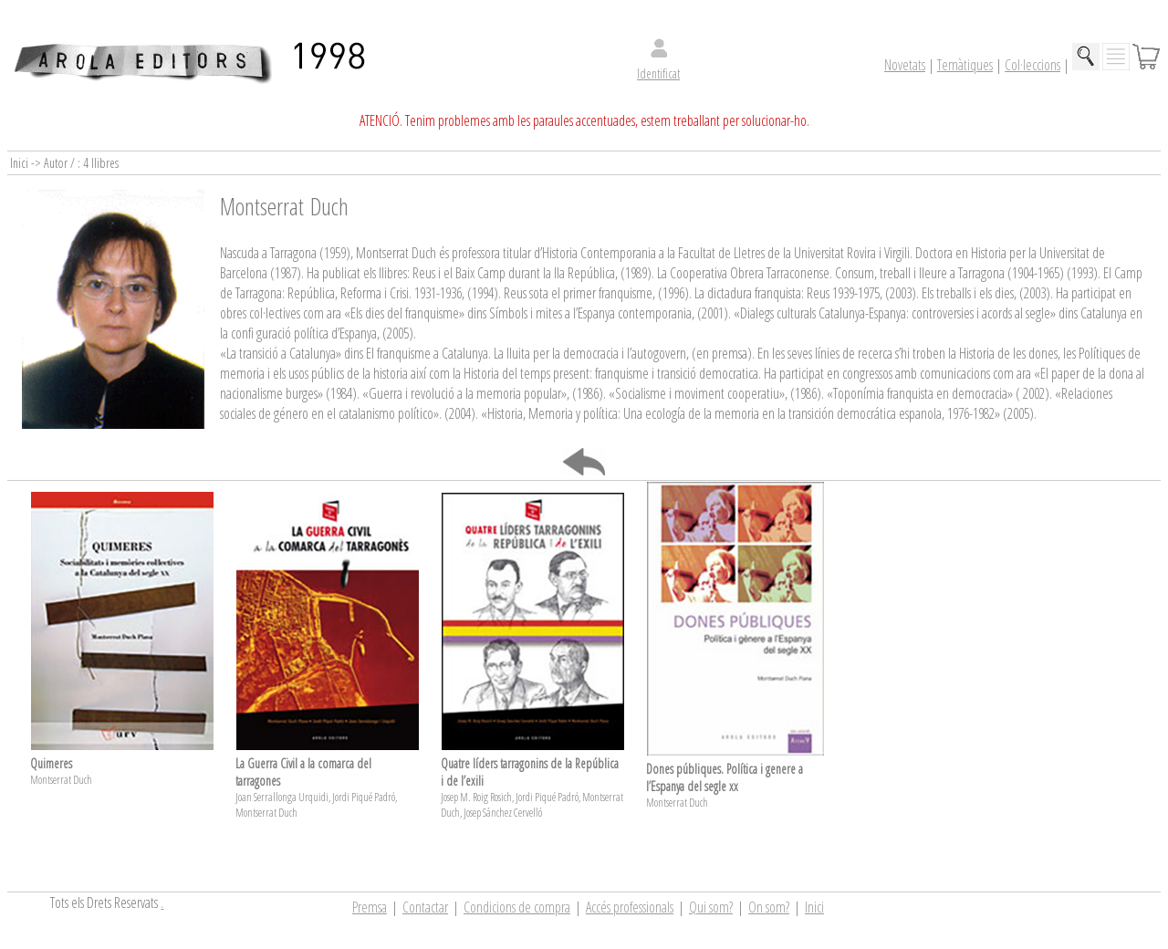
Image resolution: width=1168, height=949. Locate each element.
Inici (814, 907)
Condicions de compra (517, 907)
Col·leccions (1032, 65)
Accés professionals (629, 907)
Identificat (658, 73)
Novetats (904, 65)
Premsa (369, 907)
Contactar (425, 907)
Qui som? (711, 907)
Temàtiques (965, 65)
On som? (768, 907)
